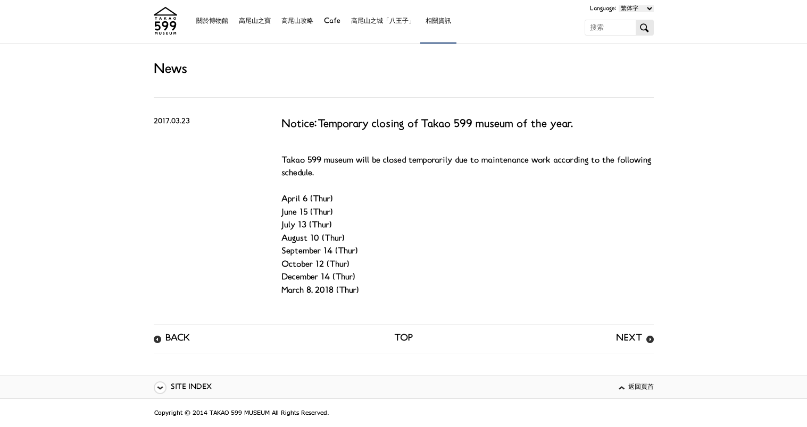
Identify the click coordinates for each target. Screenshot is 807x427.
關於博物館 (212, 21)
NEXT (629, 339)
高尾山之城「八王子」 (383, 21)
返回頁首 (641, 387)
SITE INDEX (191, 387)
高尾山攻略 (297, 21)
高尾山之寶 (255, 21)
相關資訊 (438, 21)
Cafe (332, 21)
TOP (403, 339)
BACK (177, 339)
